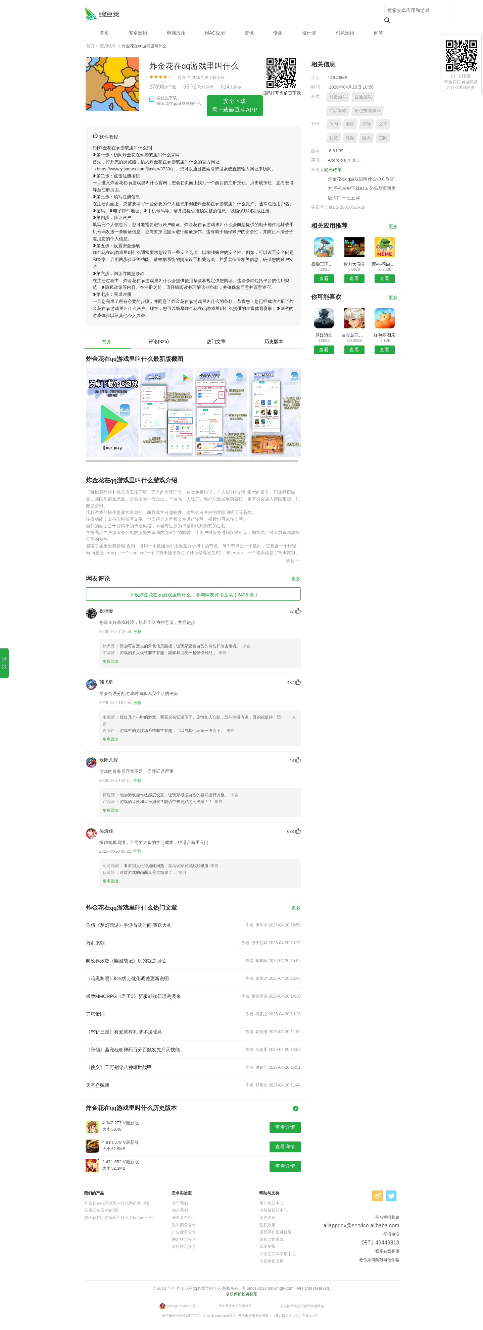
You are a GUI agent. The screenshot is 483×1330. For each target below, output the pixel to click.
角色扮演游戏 (367, 110)
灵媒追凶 (324, 335)
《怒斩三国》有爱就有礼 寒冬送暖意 (124, 1031)
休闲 (333, 123)
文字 (383, 123)
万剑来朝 (95, 943)
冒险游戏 (363, 96)
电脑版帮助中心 (273, 1210)
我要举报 (267, 1246)
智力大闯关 (354, 264)
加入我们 (180, 1210)
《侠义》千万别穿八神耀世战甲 (119, 1067)
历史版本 (273, 341)
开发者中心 (182, 1217)
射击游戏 (338, 96)
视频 (350, 137)
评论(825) (158, 341)
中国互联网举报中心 (277, 1254)
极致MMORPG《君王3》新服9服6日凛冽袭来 (133, 996)
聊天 (366, 137)
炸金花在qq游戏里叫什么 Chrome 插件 (119, 1217)
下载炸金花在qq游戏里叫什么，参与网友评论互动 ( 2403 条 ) (193, 594)
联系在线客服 (387, 1251)
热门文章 (216, 341)
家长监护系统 (271, 1239)
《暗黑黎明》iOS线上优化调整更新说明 (127, 978)
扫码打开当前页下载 (281, 93)
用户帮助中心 (271, 1203)
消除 (366, 123)
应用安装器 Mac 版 (101, 1210)
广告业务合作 (184, 1232)
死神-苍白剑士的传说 (384, 264)
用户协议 (267, 1217)
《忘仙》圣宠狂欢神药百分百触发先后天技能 (133, 1049)
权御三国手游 (324, 264)
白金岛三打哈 (354, 335)
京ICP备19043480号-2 (182, 1306)
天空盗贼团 (97, 1085)
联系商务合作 (184, 1225)
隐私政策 (333, 169)
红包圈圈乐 (384, 335)
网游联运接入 (184, 1239)
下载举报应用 (271, 1261)
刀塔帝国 (95, 1014)
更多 (296, 578)
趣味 (350, 123)
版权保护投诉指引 (275, 1232)
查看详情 (285, 1127)
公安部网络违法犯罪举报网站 (302, 1306)
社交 (333, 137)
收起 (293, 560)
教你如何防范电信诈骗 (379, 1260)
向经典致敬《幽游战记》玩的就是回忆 (126, 960)
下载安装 (216, 77)
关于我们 (180, 1203)
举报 (4, 663)
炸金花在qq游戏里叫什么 (102, 13)
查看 (324, 278)
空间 (383, 137)
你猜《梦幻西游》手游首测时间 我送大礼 (129, 925)
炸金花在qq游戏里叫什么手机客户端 (116, 1203)
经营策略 (338, 110)
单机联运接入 (184, 1246)
